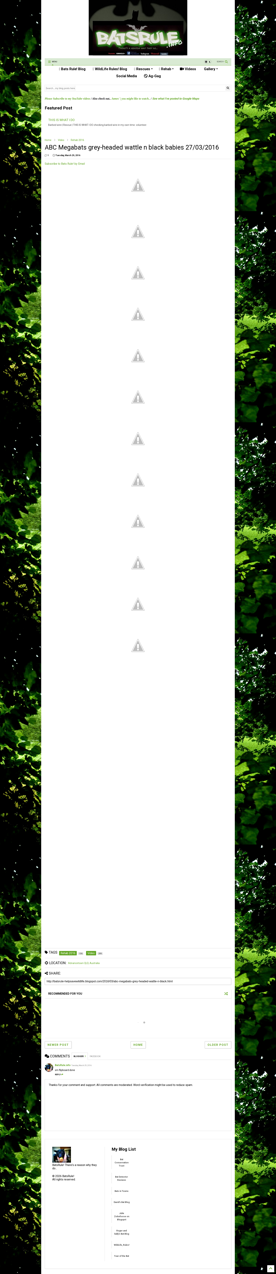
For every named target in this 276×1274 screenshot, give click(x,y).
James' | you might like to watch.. (130, 98)
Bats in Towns (121, 1191)
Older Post (218, 1045)
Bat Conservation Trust (121, 1162)
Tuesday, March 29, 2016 (81, 1065)
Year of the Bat (121, 1256)
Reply (59, 1074)
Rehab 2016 (77, 140)
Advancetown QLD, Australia (84, 963)
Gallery (210, 69)
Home (48, 140)
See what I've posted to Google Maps (175, 98)
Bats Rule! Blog (72, 69)
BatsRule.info (63, 1065)
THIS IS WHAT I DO (61, 120)
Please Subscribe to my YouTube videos (67, 98)
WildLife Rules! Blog (110, 69)
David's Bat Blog (122, 1202)
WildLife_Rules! (121, 1245)
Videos (188, 69)
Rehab (166, 69)
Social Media (126, 76)
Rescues (143, 69)
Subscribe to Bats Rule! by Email (65, 163)
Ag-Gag (152, 76)
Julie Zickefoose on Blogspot (121, 1216)
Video (61, 140)
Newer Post (58, 1045)
